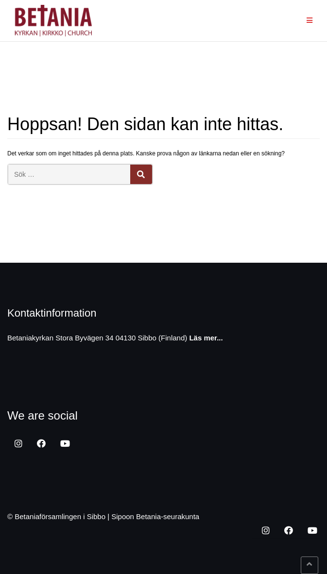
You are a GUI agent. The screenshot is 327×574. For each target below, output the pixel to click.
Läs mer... (206, 338)
